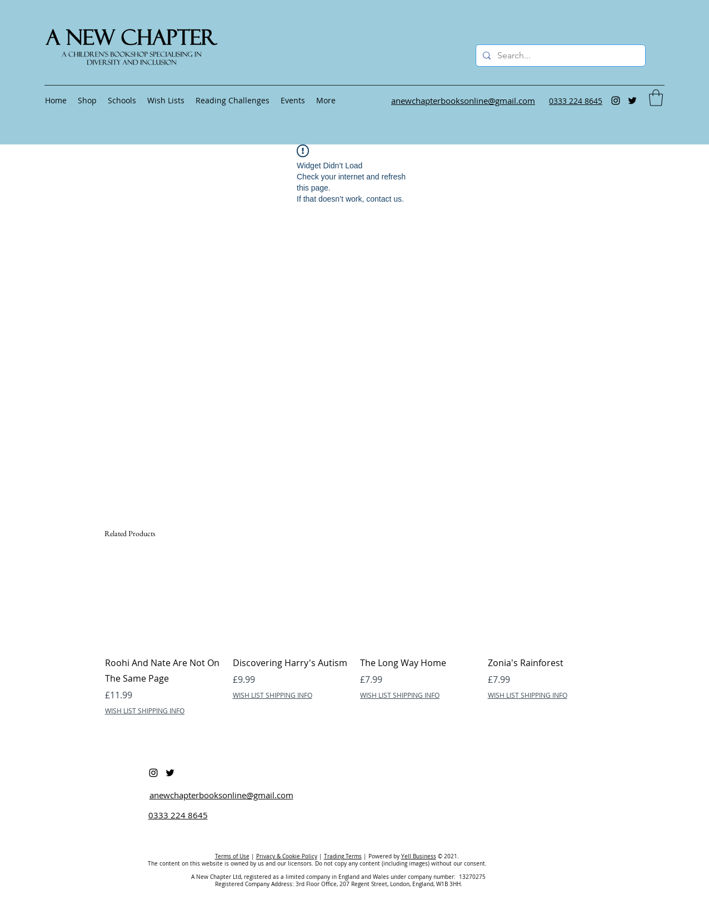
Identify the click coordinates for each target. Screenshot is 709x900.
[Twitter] (632, 100)
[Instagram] (615, 100)
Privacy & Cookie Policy (286, 856)
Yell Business (418, 856)
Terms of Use (232, 856)
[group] (354, 645)
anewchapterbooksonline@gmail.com (221, 795)
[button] (656, 97)
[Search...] (559, 55)
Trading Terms (343, 856)
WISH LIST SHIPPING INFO (144, 710)
